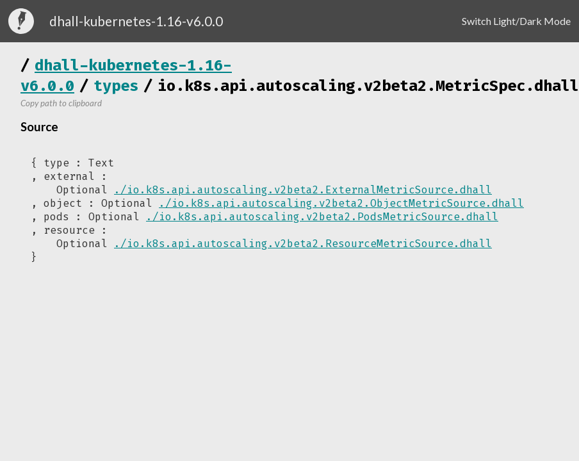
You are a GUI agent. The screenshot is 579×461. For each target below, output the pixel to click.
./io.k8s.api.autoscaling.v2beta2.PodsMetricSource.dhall (322, 216)
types (116, 86)
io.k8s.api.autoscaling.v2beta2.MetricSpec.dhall (368, 86)
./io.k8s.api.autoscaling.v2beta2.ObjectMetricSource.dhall (341, 203)
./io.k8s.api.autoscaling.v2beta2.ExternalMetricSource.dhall (303, 190)
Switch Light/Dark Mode (516, 21)
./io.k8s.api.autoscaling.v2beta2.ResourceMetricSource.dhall (303, 243)
